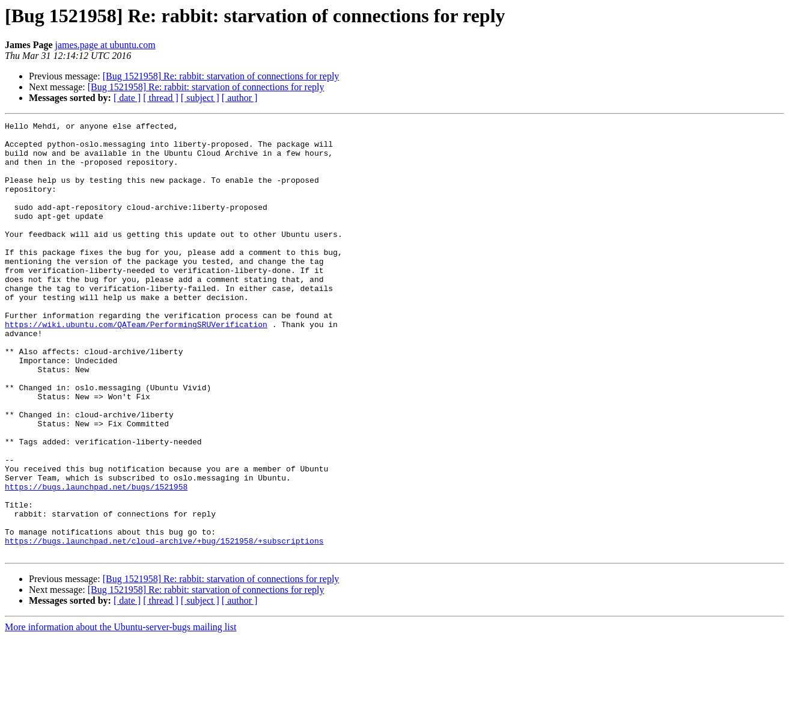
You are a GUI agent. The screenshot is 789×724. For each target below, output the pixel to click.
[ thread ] (160, 98)
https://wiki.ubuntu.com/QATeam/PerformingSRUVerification (136, 365)
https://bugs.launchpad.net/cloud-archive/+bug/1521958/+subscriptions (164, 625)
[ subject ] (200, 98)
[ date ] (127, 98)
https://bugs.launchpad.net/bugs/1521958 (96, 560)
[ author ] (240, 98)
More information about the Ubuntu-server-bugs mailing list (120, 713)
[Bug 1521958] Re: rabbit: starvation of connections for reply (221, 76)
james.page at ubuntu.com (105, 45)
